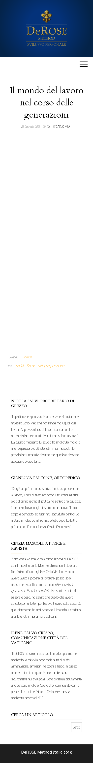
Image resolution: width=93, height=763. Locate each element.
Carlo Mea (63, 126)
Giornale (27, 357)
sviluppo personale (51, 365)
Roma (31, 365)
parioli (20, 365)
